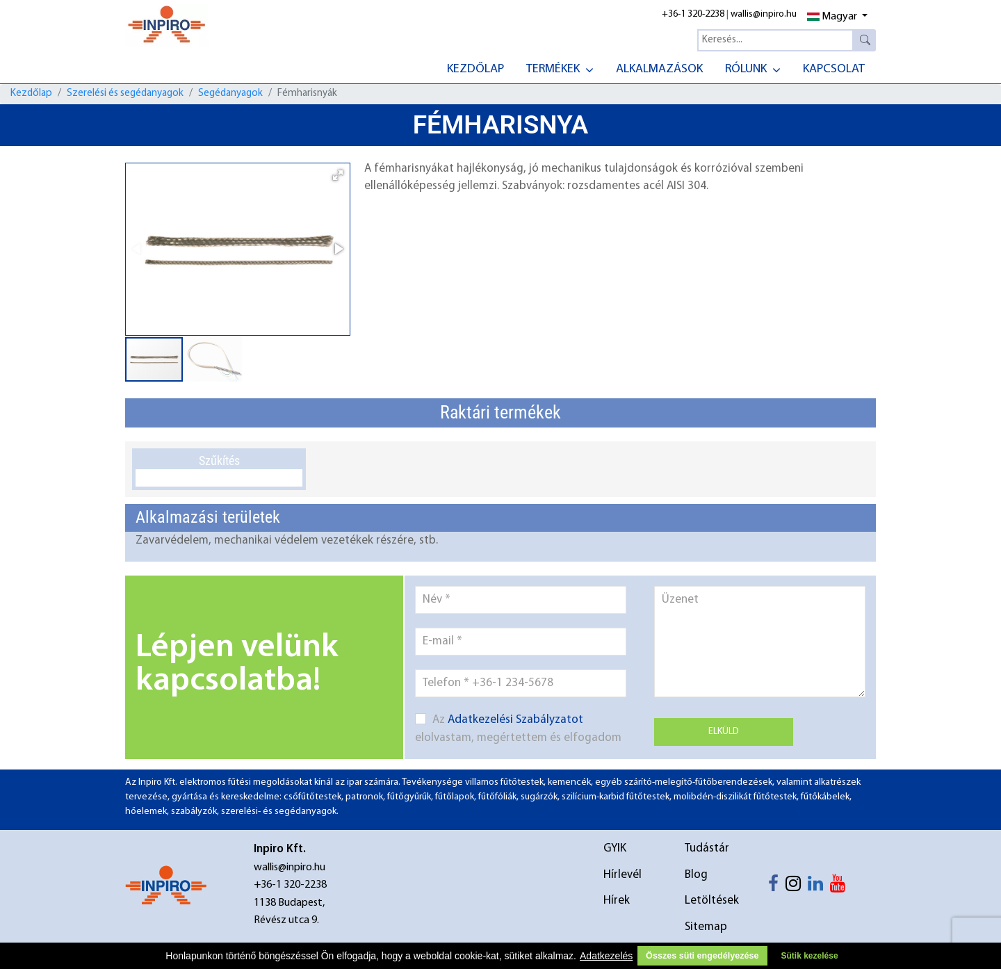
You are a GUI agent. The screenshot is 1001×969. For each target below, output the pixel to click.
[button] (338, 175)
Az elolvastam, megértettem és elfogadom (518, 728)
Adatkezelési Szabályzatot (515, 720)
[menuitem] (475, 67)
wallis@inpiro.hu (764, 14)
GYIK (614, 848)
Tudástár (707, 848)
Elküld (723, 731)
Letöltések (712, 900)
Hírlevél (622, 875)
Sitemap (706, 927)
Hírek (616, 900)
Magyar (832, 16)
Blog (696, 875)
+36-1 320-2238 (693, 14)
